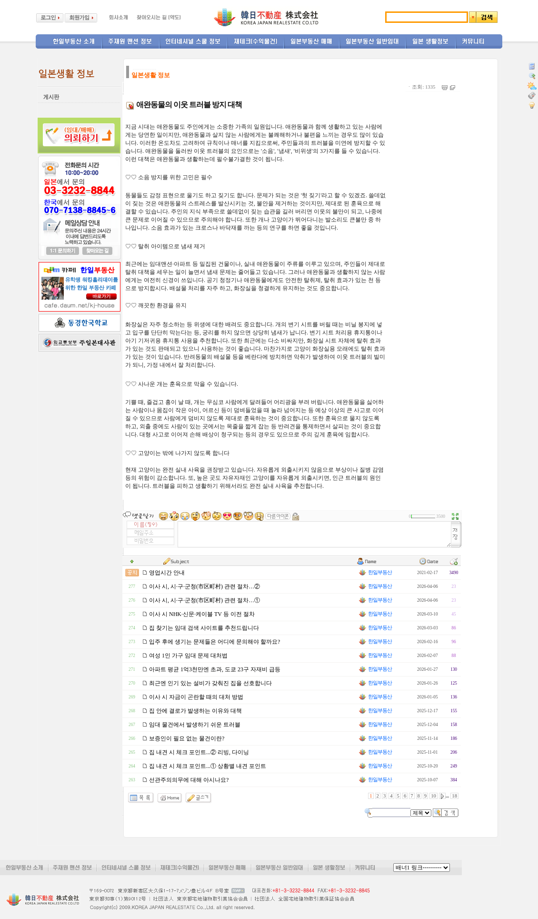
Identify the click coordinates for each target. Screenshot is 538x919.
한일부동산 (375, 572)
